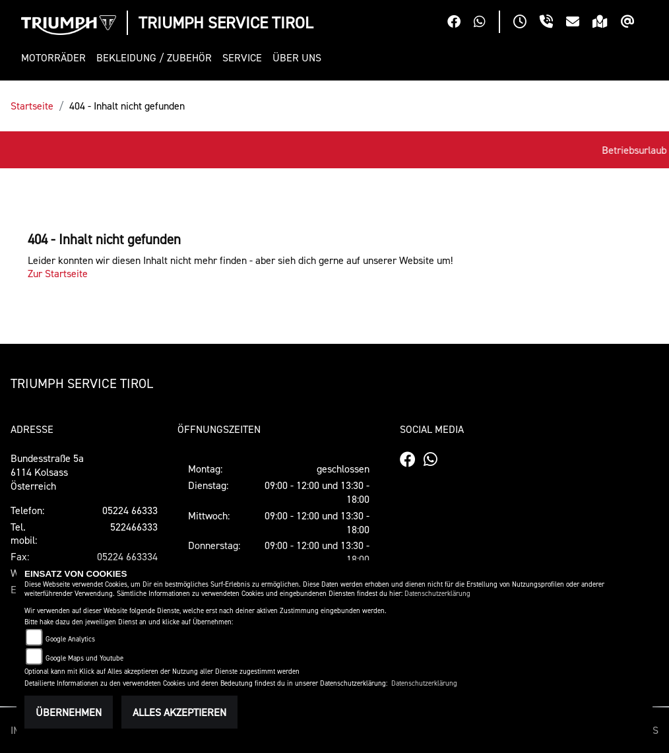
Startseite (32, 105)
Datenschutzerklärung (437, 593)
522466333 (134, 526)
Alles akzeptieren (179, 712)
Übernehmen (69, 712)
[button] (56, 58)
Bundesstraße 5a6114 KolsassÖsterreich (47, 471)
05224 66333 (130, 510)
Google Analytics (70, 639)
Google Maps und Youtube (84, 658)
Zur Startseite (58, 273)
